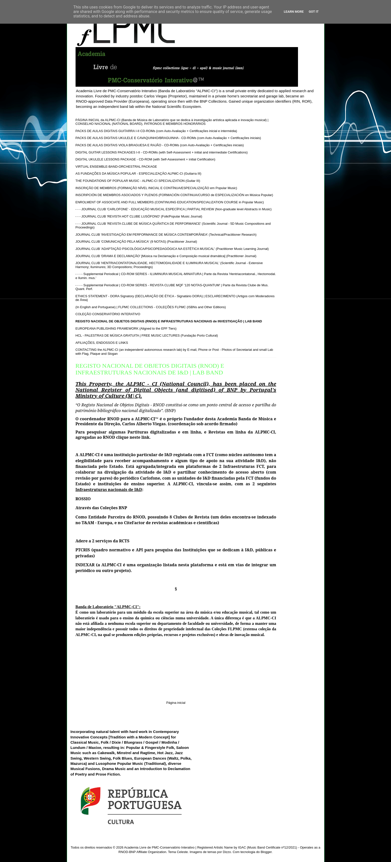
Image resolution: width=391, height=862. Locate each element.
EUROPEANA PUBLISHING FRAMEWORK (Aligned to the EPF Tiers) (126, 328)
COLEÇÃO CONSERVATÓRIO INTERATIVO (108, 314)
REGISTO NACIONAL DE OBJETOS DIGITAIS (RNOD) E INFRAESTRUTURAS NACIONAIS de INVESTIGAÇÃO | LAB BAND (169, 321)
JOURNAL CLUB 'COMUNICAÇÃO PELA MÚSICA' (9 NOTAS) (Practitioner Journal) (136, 241)
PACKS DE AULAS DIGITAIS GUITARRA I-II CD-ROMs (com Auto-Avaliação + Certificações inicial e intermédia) (156, 131)
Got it (314, 11)
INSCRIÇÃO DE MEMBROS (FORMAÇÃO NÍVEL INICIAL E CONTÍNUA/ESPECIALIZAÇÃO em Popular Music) (156, 188)
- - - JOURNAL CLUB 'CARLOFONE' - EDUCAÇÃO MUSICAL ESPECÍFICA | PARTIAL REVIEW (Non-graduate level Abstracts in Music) (174, 209)
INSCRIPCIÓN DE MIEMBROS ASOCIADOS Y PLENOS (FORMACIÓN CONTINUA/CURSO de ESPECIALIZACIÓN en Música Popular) (174, 195)
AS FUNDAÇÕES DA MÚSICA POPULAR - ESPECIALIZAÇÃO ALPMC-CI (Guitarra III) (138, 173)
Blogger (266, 852)
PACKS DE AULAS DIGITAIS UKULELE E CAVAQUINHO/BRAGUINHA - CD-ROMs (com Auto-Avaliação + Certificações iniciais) (168, 138)
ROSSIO (83, 499)
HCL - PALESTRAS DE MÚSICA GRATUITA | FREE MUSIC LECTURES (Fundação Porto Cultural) (147, 335)
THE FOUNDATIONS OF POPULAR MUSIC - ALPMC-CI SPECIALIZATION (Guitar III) (138, 181)
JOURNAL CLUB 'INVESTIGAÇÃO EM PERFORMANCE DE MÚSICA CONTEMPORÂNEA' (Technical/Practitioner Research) (166, 234)
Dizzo (227, 852)
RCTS (124, 541)
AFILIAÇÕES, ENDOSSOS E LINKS (102, 343)
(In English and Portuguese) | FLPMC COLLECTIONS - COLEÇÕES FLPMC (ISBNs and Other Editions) (151, 307)
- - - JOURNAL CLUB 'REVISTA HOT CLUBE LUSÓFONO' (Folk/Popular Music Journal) (139, 216)
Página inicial (176, 703)
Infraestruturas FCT (243, 466)
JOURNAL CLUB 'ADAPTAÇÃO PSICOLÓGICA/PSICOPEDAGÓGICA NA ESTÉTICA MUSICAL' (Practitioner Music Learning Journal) (172, 249)
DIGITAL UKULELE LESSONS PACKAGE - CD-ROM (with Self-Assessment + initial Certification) (145, 159)
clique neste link (133, 437)
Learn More (294, 11)
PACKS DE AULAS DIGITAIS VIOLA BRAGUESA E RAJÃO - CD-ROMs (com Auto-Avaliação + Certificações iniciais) (160, 145)
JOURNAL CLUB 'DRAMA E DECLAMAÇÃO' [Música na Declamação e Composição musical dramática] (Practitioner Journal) (166, 256)
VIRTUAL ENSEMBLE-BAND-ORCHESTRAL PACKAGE (116, 166)
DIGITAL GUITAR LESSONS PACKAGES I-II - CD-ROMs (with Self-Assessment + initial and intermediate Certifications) (162, 152)
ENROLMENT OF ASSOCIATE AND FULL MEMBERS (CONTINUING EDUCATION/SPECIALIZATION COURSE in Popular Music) (170, 202)
